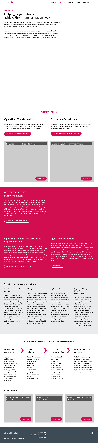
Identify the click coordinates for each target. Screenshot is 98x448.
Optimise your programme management (66, 134)
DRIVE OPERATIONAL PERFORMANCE (17, 269)
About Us (53, 2)
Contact (86, 2)
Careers (78, 2)
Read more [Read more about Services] (41, 178)
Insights (71, 2)
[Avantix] (8, 2)
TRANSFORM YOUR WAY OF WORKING (17, 134)
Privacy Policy (43, 438)
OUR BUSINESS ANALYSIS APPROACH (17, 221)
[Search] (92, 2)
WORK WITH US (57, 266)
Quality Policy (43, 443)
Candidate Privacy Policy (39, 440)
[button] (65, 2)
